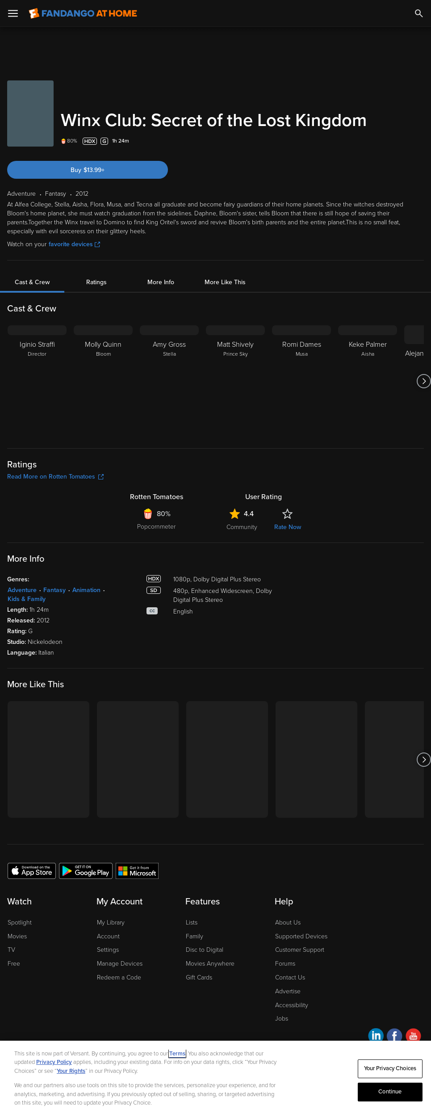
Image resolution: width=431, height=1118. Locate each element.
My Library (111, 922)
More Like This (225, 282)
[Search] (419, 13)
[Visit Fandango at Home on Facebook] (394, 1037)
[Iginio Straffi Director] (37, 381)
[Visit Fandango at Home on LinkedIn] (376, 1037)
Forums (285, 963)
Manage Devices (119, 963)
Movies (17, 936)
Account (108, 936)
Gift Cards (199, 977)
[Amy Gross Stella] (169, 381)
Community (241, 527)
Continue (390, 1091)
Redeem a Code (119, 977)
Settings (108, 950)
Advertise (288, 991)
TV (11, 950)
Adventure (22, 590)
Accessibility (291, 1005)
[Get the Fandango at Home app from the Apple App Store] (31, 870)
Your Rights (71, 1071)
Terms (177, 1053)
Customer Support (299, 950)
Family (194, 936)
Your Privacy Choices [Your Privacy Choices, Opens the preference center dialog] (390, 1068)
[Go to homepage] (83, 13)
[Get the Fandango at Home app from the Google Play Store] (86, 870)
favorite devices (74, 244)
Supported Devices (301, 936)
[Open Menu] (13, 13)
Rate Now (287, 527)
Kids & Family (27, 599)
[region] (215, 1079)
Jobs (281, 1018)
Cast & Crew (32, 282)
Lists (191, 922)
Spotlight (20, 922)
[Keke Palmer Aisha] (368, 381)
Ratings (96, 282)
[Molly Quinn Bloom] (103, 381)
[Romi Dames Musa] (301, 381)
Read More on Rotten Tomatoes (55, 476)
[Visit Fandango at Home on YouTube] (413, 1037)
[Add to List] (418, 141)
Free (14, 963)
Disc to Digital (204, 950)
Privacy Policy (54, 1062)
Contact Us (290, 977)
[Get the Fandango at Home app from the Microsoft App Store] (137, 870)
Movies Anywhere (210, 963)
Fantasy (54, 590)
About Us (288, 922)
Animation (86, 590)
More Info (160, 282)
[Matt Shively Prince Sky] (235, 381)
